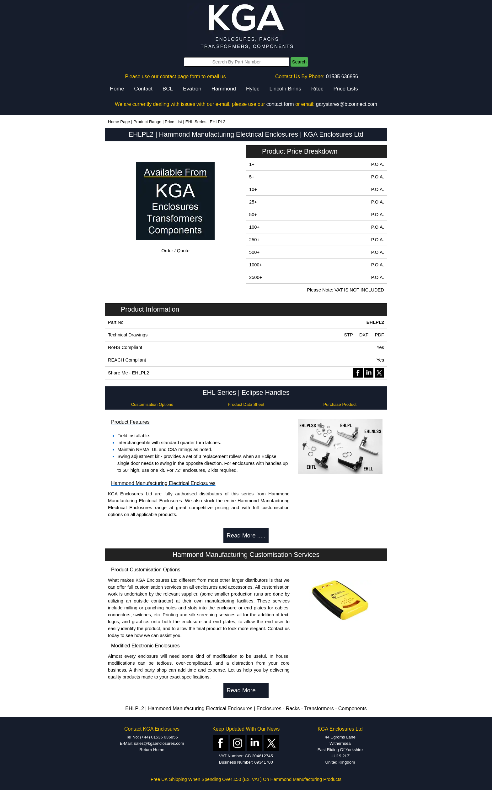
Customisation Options (152, 404)
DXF (363, 334)
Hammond (223, 89)
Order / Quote (175, 250)
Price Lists (345, 89)
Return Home (151, 749)
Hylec (252, 89)
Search (299, 61)
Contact (143, 89)
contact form (280, 104)
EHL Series (195, 121)
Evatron (192, 89)
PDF (379, 334)
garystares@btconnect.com (346, 104)
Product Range (147, 121)
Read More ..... (246, 535)
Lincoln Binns (285, 89)
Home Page (119, 121)
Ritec (317, 89)
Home (117, 89)
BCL (168, 89)
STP (348, 334)
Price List (173, 121)
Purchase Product (339, 404)
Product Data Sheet (246, 404)
